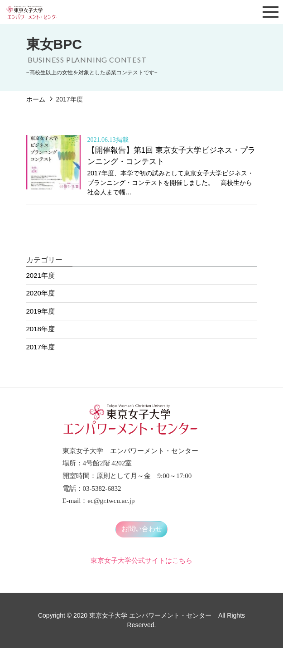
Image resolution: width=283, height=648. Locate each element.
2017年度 (40, 347)
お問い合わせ (141, 528)
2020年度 (40, 293)
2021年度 (40, 275)
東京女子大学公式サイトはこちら (141, 560)
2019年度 (40, 311)
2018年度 (40, 329)
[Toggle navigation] (270, 12)
